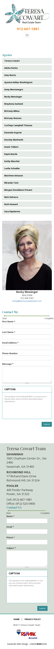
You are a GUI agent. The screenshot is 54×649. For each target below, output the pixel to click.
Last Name (8, 332)
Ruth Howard (11, 204)
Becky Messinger (13, 96)
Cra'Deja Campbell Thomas (18, 125)
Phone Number (10, 353)
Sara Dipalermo (12, 211)
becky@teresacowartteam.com (27, 301)
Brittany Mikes (12, 111)
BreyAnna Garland (13, 103)
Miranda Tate (11, 182)
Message (7, 364)
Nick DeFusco (11, 197)
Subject (11, 548)
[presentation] (26, 409)
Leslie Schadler (12, 168)
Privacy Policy (33, 619)
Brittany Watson (12, 118)
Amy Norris (10, 75)
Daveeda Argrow (13, 132)
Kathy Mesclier (12, 161)
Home (17, 619)
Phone (10, 537)
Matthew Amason (13, 175)
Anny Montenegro (13, 89)
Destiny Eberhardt (13, 139)
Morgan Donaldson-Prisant (18, 190)
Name (10, 516)
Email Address (10, 342)
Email (10, 526)
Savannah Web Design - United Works (27, 644)
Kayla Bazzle (10, 154)
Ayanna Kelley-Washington (18, 82)
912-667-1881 (28, 28)
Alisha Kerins (11, 68)
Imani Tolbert (11, 146)
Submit (46, 424)
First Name (8, 321)
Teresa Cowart (12, 60)
